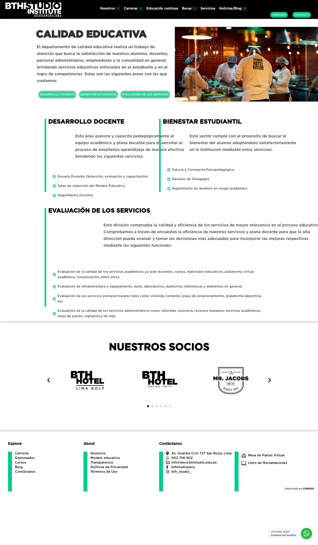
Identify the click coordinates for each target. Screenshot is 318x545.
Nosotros (110, 8)
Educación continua (162, 8)
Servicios (208, 8)
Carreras (133, 8)
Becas (189, 8)
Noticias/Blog (233, 8)
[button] (49, 380)
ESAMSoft (308, 488)
